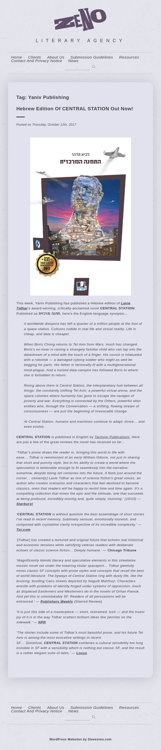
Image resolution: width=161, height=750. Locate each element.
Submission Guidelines (91, 57)
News (73, 61)
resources (129, 57)
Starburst (24, 504)
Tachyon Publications (112, 437)
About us (55, 57)
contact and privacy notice (36, 61)
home (16, 57)
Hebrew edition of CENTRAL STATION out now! (74, 108)
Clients (34, 57)
